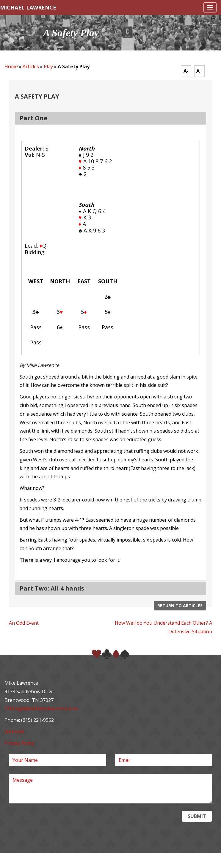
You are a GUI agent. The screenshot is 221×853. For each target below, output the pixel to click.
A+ (199, 71)
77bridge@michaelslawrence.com (41, 708)
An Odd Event (24, 623)
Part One (33, 118)
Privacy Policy (19, 743)
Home (11, 66)
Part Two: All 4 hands (52, 588)
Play (48, 66)
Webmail (14, 731)
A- (186, 71)
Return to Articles (180, 605)
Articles (31, 66)
